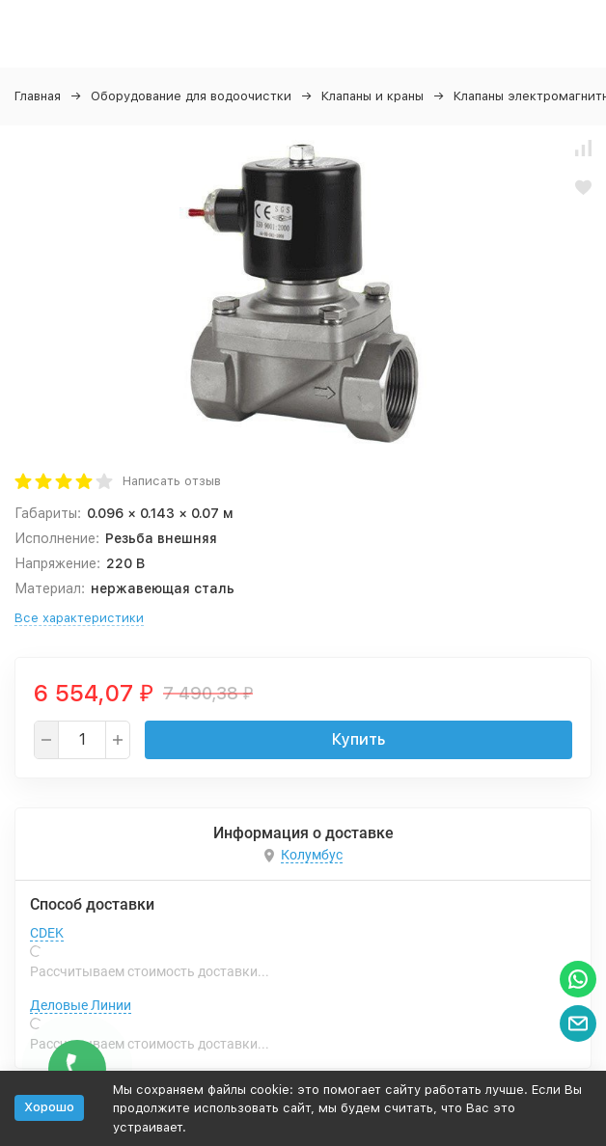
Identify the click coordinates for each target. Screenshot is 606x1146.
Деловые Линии (80, 1005)
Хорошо (49, 1107)
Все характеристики (79, 618)
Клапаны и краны (372, 96)
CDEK (47, 933)
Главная (37, 96)
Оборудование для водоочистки (191, 96)
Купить (358, 739)
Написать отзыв (172, 481)
